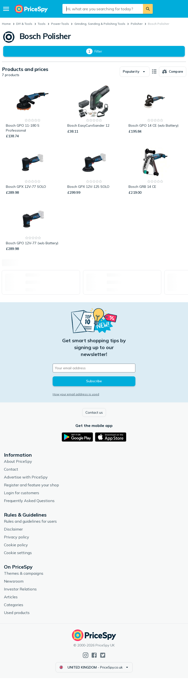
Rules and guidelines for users (30, 527)
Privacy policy (16, 542)
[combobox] (102, 9)
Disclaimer (13, 535)
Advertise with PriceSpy (26, 482)
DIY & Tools (24, 24)
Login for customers (21, 498)
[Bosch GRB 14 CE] (155, 177)
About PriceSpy (18, 467)
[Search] (148, 9)
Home (6, 24)
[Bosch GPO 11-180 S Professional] (32, 118)
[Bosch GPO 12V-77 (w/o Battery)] (33, 233)
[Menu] (6, 9)
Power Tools (60, 24)
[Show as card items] (154, 77)
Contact (11, 475)
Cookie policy (16, 550)
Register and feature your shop (31, 490)
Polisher (136, 24)
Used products (17, 618)
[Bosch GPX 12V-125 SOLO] (94, 177)
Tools (42, 24)
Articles (11, 602)
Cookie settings (18, 558)
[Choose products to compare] (172, 77)
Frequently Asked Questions (29, 506)
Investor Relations (20, 594)
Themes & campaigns (23, 579)
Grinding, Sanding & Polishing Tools (99, 24)
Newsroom (14, 587)
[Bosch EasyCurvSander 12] (94, 118)
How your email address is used (76, 400)
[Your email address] (94, 373)
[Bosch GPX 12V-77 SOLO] (32, 177)
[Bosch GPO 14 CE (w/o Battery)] (155, 118)
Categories (13, 610)
